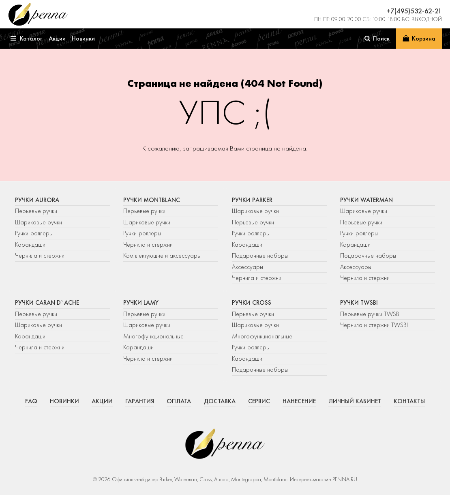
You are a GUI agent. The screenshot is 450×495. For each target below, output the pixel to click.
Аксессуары (247, 267)
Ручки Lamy (141, 303)
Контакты (409, 401)
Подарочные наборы (260, 256)
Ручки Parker (252, 200)
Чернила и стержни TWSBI (374, 325)
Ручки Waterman (366, 200)
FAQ (31, 401)
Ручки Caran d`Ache (47, 303)
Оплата (179, 401)
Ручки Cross (251, 303)
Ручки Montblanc (151, 200)
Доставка (220, 401)
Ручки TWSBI (359, 303)
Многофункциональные (154, 336)
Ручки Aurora (37, 200)
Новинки (64, 401)
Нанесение (299, 401)
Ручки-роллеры (34, 233)
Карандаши (30, 245)
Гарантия (139, 401)
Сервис (259, 401)
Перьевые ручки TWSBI (370, 314)
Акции (102, 401)
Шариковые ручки (38, 222)
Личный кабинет (354, 401)
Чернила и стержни (39, 256)
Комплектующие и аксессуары (162, 256)
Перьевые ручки (36, 211)
